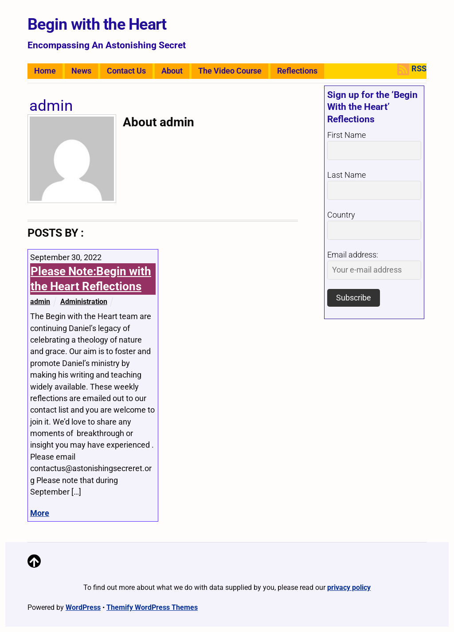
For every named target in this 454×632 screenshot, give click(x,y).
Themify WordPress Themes (152, 607)
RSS (412, 69)
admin (40, 301)
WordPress (83, 607)
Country (341, 215)
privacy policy (349, 587)
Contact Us (126, 70)
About (172, 70)
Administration (83, 301)
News (81, 70)
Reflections (297, 70)
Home (45, 70)
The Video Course (230, 70)
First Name (346, 135)
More (39, 513)
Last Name (346, 175)
